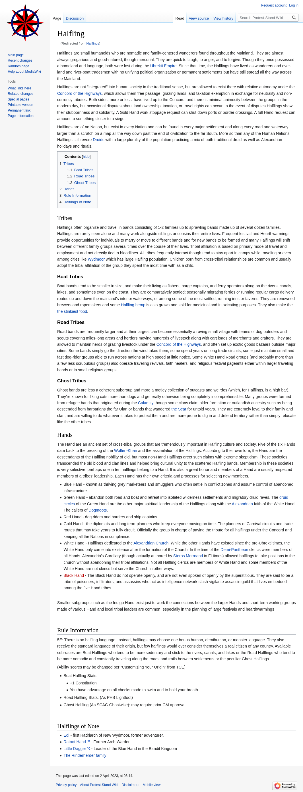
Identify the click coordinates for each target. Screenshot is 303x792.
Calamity (145, 403)
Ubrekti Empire (163, 66)
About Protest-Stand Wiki (99, 785)
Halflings (92, 43)
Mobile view (151, 785)
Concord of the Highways (79, 93)
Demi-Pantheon (234, 549)
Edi (66, 735)
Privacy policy (66, 785)
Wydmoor (96, 259)
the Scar (179, 409)
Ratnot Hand (74, 741)
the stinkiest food (72, 311)
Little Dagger (74, 748)
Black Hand (73, 575)
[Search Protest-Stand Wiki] (268, 18)
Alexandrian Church (150, 543)
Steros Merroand (188, 556)
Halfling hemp (133, 305)
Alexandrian (242, 504)
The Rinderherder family (84, 755)
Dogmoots (97, 510)
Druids (98, 139)
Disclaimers (130, 785)
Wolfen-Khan (125, 450)
